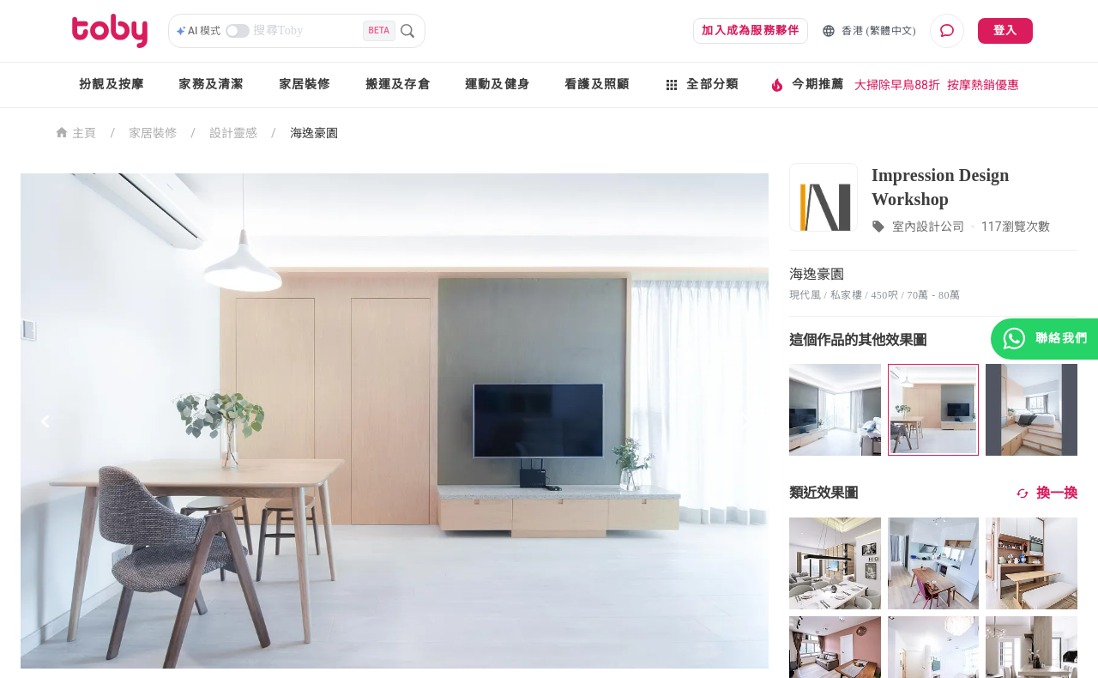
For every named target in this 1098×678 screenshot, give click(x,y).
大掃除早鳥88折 (897, 85)
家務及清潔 (211, 84)
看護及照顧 (597, 84)
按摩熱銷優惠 (983, 85)
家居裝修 (305, 84)
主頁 (76, 132)
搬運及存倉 (398, 84)
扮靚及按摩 (111, 84)
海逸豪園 (314, 133)
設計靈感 (233, 133)
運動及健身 (497, 84)
